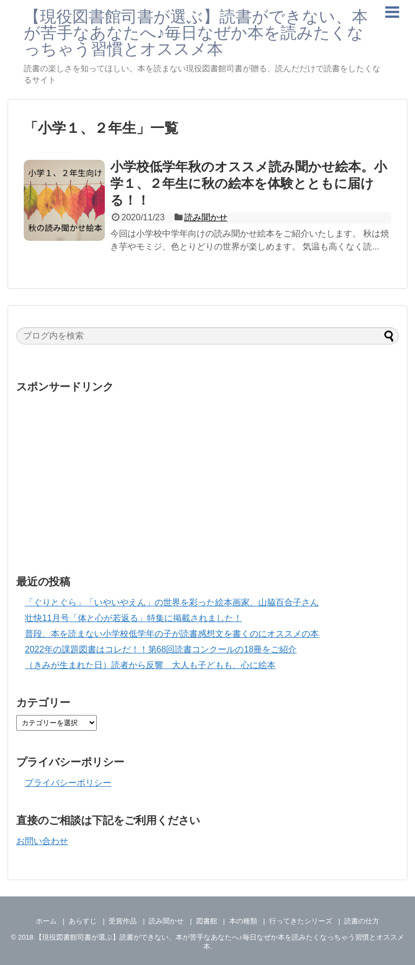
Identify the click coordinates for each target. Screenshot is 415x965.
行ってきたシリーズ (300, 921)
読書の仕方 (361, 921)
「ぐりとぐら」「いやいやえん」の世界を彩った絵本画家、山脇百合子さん (172, 602)
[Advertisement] (207, 474)
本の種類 (243, 921)
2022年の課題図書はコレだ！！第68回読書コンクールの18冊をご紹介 (161, 649)
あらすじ (83, 921)
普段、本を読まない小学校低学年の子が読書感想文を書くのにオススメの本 (172, 633)
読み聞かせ (205, 217)
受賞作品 (123, 921)
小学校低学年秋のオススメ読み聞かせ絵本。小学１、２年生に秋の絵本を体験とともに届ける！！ (248, 183)
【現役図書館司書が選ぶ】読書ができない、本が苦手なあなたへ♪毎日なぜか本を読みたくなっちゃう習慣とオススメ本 (196, 33)
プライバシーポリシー (68, 782)
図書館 (206, 921)
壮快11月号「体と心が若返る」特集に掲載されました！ (133, 618)
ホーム (46, 921)
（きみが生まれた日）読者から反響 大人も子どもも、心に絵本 (150, 665)
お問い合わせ (42, 841)
